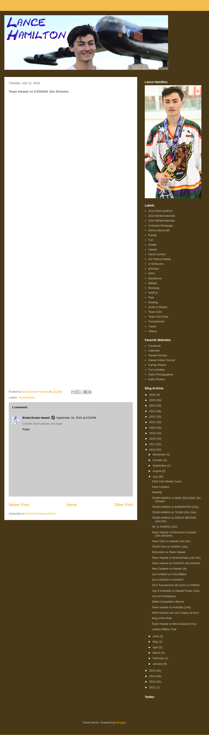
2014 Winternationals (161, 220)
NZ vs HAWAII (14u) (164, 526)
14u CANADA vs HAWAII (167, 579)
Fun (150, 240)
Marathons (155, 278)
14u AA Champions (164, 596)
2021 (152, 422)
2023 (152, 411)
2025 (152, 400)
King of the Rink (162, 618)
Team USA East (158, 316)
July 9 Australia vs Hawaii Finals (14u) (175, 590)
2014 (152, 676)
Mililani (152, 283)
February (159, 658)
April (156, 647)
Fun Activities (156, 369)
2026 (152, 394)
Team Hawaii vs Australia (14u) (171, 607)
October (158, 460)
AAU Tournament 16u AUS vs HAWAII (175, 585)
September (160, 465)
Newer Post (19, 505)
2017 (152, 444)
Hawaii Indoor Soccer (161, 360)
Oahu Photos (156, 379)
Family (152, 235)
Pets (151, 297)
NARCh (153, 292)
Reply (26, 429)
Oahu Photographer (160, 374)
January (158, 663)
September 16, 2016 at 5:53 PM (76, 417)
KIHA (151, 273)
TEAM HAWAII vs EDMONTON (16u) (175, 506)
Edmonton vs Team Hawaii (168, 552)
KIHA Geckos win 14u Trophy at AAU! (175, 612)
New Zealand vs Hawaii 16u (169, 568)
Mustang (153, 288)
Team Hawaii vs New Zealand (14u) (174, 623)
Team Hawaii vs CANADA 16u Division (176, 563)
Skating (153, 302)
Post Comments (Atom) (41, 513)
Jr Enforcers (155, 263)
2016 (152, 449)
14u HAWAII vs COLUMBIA (169, 574)
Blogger (121, 722)
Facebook (154, 345)
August (157, 471)
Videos (152, 331)
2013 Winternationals (161, 215)
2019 (152, 433)
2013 (152, 681)
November (160, 454)
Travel (152, 326)
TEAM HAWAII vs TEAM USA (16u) (174, 512)
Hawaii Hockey (157, 355)
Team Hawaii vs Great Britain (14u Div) (176, 557)
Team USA (155, 311)
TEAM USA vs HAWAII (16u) (170, 546)
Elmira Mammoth (159, 230)
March (157, 652)
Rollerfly (157, 492)
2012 (152, 687)
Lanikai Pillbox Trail (164, 629)
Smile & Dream (157, 307)
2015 (152, 670)
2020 (152, 427)
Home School (156, 254)
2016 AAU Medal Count (166, 481)
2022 (152, 416)
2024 (152, 405)
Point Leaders (160, 486)
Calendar (154, 350)
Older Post (123, 505)
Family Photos (157, 365)
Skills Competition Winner (168, 601)
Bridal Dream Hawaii (36, 417)
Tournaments (27, 397)
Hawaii (152, 249)
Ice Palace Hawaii (159, 259)
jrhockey (153, 268)
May (156, 641)
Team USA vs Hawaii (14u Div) (171, 541)
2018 (152, 438)
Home (71, 505)
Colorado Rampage (160, 225)
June (156, 636)
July (155, 476)
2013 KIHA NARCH (160, 211)
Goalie (152, 244)
